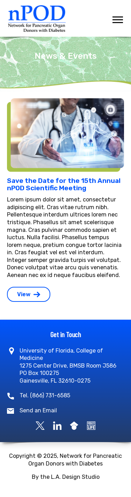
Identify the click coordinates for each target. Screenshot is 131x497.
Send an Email (38, 410)
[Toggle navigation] (117, 19)
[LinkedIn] (57, 425)
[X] (40, 425)
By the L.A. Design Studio (66, 477)
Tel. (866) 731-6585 (45, 395)
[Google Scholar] (74, 425)
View (28, 294)
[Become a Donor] (91, 425)
